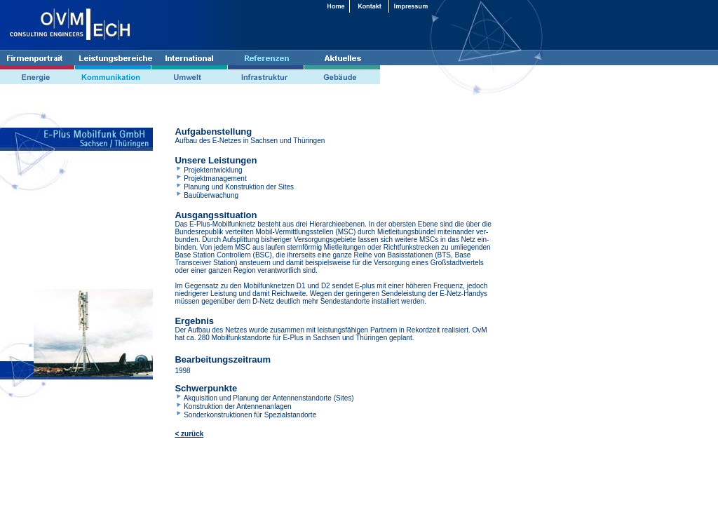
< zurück (189, 434)
